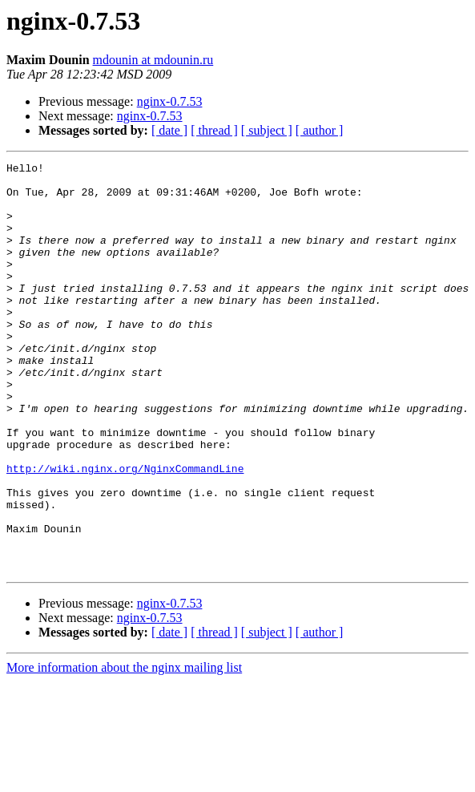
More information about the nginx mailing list (124, 749)
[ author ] (320, 130)
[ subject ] (266, 130)
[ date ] (169, 130)
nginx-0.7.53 (170, 101)
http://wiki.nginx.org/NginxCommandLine (125, 530)
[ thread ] (214, 130)
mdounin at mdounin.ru (153, 60)
